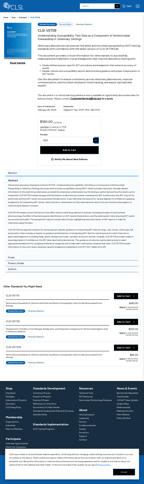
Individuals (10, 425)
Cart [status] (128, 6)
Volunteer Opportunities (17, 443)
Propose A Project (41, 400)
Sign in (61, 130)
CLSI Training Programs (43, 429)
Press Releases (123, 414)
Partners (83, 422)
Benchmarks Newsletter (127, 393)
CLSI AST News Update (127, 400)
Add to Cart (69, 150)
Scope (11, 257)
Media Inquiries (123, 407)
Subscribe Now (124, 418)
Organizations (12, 422)
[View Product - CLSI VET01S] (57, 348)
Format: (44, 134)
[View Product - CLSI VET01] (57, 296)
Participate (13, 439)
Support (83, 436)
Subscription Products (16, 400)
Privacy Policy (104, 465)
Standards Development (49, 388)
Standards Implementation (51, 424)
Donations (84, 432)
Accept (124, 472)
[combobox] (69, 140)
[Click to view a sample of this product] (17, 43)
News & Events (127, 388)
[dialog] (72, 464)
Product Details (16, 263)
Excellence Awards (87, 425)
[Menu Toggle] (138, 6)
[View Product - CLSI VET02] (57, 322)
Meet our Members (14, 429)
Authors (12, 269)
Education (10, 404)
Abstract (12, 173)
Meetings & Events (125, 411)
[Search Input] (100, 6)
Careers (82, 429)
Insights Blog (123, 404)
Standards (23, 17)
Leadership (84, 418)
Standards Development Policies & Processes (53, 411)
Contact (83, 440)
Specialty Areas (40, 414)
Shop (14, 17)
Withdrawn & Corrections (44, 404)
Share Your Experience (16, 447)
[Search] (117, 6)
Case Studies (123, 396)
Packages (10, 396)
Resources (86, 388)
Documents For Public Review (46, 407)
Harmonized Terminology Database (95, 400)
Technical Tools (86, 393)
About (83, 410)
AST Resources (86, 396)
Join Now (44, 127)
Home (5, 17)
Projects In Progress (42, 396)
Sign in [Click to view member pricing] (122, 307)
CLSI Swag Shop (13, 407)
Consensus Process (42, 393)
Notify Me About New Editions (71, 159)
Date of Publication (46, 106)
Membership (14, 417)
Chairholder (68, 106)
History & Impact (87, 414)
